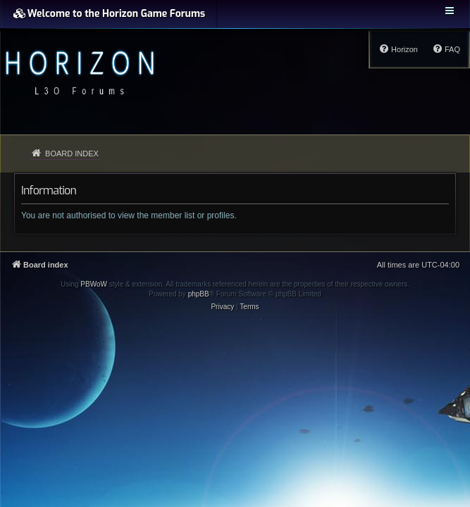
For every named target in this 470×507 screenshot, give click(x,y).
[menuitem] (446, 49)
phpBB (198, 294)
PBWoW (93, 284)
